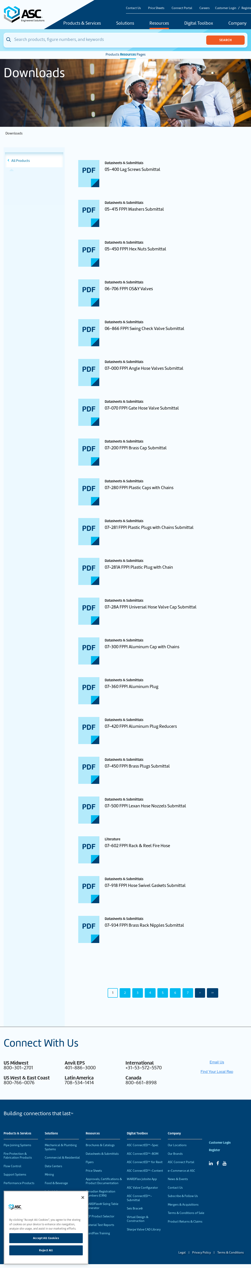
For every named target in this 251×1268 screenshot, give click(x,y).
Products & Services (82, 23)
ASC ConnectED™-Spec (143, 1145)
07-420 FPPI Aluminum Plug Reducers (141, 726)
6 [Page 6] (175, 993)
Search (225, 40)
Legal (182, 1252)
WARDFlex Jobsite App (142, 1179)
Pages (141, 54)
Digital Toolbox (198, 23)
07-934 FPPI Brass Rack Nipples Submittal (144, 925)
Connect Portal (182, 8)
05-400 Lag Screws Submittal (132, 169)
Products (112, 54)
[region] (46, 1227)
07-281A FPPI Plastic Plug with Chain (139, 567)
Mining (49, 1174)
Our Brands (175, 1154)
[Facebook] (217, 1163)
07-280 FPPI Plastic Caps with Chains (139, 487)
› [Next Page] (200, 993)
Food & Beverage (56, 1183)
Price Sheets (156, 8)
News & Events (178, 1179)
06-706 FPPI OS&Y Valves (129, 289)
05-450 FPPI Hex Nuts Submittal (135, 249)
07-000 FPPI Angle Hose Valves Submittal (144, 368)
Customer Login (225, 8)
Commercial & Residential (62, 1158)
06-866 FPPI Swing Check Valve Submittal (144, 328)
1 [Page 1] (112, 993)
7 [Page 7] (188, 993)
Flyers (90, 1162)
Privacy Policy (201, 1252)
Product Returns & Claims (185, 1221)
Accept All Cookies (46, 1238)
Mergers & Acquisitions (183, 1205)
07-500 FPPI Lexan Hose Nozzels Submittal (145, 806)
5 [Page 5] (162, 993)
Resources (159, 23)
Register (214, 1150)
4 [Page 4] (150, 993)
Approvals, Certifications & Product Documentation (104, 1181)
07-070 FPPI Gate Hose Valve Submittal (142, 408)
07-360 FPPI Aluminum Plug (131, 686)
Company (174, 1133)
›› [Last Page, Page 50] (212, 993)
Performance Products (19, 1183)
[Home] (26, 15)
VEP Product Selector (100, 1216)
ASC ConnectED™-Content (145, 1171)
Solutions (125, 23)
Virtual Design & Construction (137, 1219)
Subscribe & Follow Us (183, 1196)
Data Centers (53, 1166)
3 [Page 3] (137, 993)
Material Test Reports (100, 1225)
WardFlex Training (98, 1233)
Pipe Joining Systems (17, 1145)
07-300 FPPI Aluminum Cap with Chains (142, 647)
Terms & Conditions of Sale (186, 1213)
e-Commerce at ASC (181, 1171)
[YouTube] (224, 1163)
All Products (20, 160)
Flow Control (12, 1166)
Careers (204, 8)
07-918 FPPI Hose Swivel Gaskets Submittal (145, 885)
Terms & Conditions (230, 1252)
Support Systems (15, 1174)
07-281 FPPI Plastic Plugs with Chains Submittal (149, 527)
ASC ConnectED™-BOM (142, 1154)
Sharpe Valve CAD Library (144, 1229)
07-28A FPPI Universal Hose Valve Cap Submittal (151, 607)
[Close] (83, 1197)
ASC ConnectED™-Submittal (139, 1198)
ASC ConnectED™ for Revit (145, 1162)
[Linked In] (211, 1163)
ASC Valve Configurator (142, 1188)
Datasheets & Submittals (102, 1154)
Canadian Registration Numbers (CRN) (100, 1193)
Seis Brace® (135, 1208)
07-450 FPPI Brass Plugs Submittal (137, 766)
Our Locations (177, 1145)
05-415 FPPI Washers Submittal (134, 209)
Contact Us (133, 8)
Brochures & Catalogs (100, 1145)
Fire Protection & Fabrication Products (18, 1156)
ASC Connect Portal (181, 1162)
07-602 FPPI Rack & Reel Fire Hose (137, 845)
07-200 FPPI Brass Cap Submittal (136, 448)
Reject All (46, 1250)
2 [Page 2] (125, 993)
